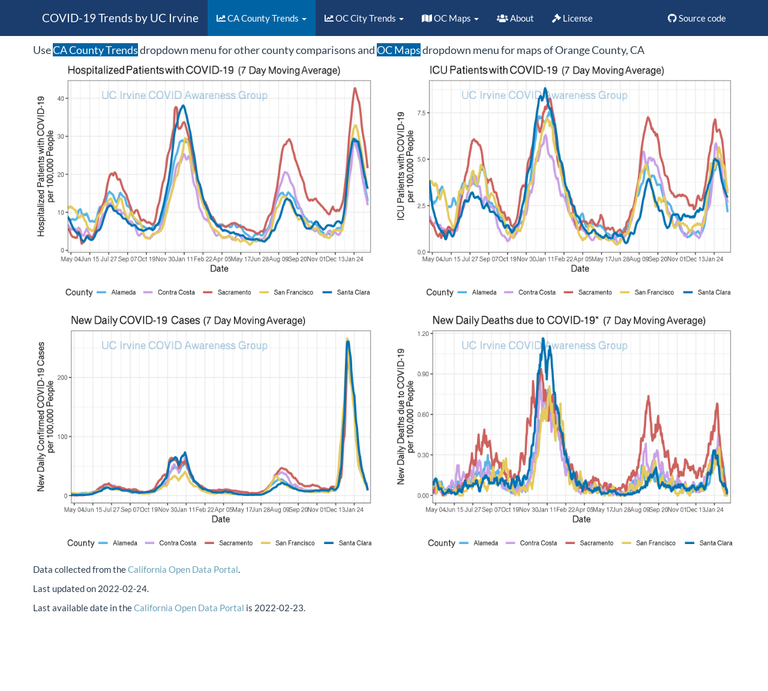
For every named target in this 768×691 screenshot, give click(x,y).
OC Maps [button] (450, 18)
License (572, 18)
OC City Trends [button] (364, 18)
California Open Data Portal (183, 569)
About (515, 18)
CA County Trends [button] (262, 18)
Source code (697, 18)
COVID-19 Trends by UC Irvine (120, 18)
